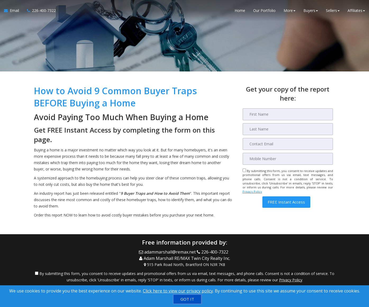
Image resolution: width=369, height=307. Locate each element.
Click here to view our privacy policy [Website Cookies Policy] (178, 291)
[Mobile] (288, 159)
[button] (286, 202)
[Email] (288, 144)
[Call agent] (39, 10)
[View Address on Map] (184, 264)
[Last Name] (288, 129)
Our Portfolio (264, 10)
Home (240, 10)
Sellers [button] (333, 10)
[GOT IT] (187, 299)
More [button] (289, 10)
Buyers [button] (310, 10)
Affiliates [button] (356, 10)
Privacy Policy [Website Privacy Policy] (252, 191)
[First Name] (288, 114)
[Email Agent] (13, 10)
